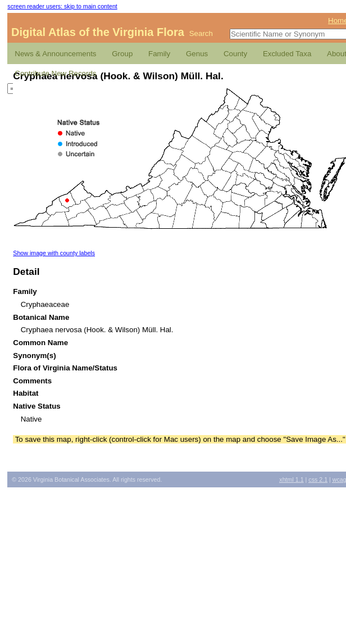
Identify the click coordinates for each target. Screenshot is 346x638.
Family (159, 53)
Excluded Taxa (287, 53)
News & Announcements (55, 53)
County (235, 53)
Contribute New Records (55, 73)
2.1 (317, 479)
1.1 (291, 479)
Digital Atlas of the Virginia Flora (97, 32)
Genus (197, 53)
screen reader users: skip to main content (62, 6)
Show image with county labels (54, 253)
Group (122, 53)
